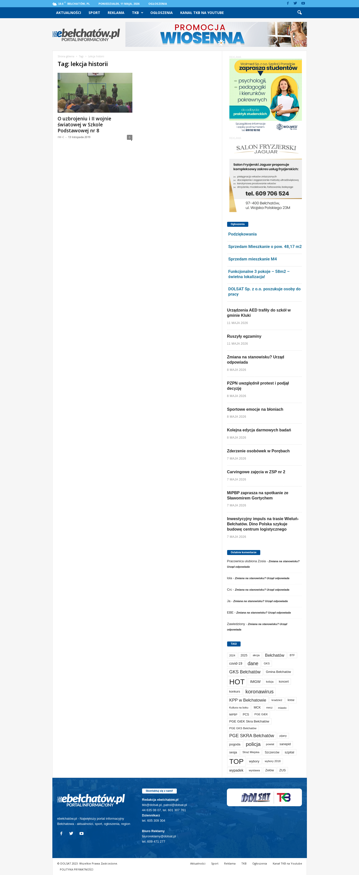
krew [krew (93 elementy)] (291, 700)
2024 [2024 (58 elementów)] (232, 655)
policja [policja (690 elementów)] (253, 744)
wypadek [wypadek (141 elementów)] (236, 770)
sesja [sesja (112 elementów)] (233, 752)
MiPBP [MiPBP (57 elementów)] (233, 714)
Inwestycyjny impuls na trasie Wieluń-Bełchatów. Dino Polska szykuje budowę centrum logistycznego (263, 524)
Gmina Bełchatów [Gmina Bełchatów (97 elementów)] (278, 672)
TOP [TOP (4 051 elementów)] (236, 761)
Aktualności (68, 12)
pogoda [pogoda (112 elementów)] (235, 744)
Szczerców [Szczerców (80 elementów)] (272, 752)
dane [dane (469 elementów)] (253, 663)
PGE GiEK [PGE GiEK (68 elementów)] (261, 714)
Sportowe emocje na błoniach (255, 409)
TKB (137, 12)
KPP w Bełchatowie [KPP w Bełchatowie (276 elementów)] (247, 700)
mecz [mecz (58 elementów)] (269, 707)
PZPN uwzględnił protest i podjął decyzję (258, 386)
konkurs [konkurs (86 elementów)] (234, 691)
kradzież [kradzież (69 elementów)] (276, 700)
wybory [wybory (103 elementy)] (254, 761)
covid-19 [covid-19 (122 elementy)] (235, 663)
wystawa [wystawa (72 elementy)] (254, 770)
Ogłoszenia (157, 3)
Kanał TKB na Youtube (202, 12)
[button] (299, 12)
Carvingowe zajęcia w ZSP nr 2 (256, 472)
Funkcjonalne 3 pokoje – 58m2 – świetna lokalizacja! (259, 274)
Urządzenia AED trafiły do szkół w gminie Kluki (259, 313)
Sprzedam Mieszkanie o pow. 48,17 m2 (265, 246)
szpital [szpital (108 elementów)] (289, 752)
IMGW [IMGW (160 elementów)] (255, 681)
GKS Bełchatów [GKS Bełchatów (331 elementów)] (245, 671)
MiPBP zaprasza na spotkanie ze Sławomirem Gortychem (257, 495)
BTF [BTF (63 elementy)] (292, 655)
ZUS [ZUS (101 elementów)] (282, 770)
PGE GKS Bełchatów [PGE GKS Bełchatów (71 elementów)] (243, 728)
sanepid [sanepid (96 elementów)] (285, 744)
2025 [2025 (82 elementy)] (244, 655)
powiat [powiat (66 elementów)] (270, 744)
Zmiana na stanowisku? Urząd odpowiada (255, 359)
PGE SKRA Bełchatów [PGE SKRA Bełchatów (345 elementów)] (251, 735)
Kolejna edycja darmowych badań (259, 430)
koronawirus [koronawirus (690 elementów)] (259, 691)
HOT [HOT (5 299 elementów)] (237, 682)
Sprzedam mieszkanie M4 (252, 258)
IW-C (61, 137)
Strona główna (66, 56)
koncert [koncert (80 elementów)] (284, 681)
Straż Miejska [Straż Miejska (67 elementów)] (250, 752)
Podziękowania (242, 234)
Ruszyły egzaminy (244, 336)
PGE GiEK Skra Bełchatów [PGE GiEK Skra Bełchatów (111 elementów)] (249, 721)
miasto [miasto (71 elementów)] (282, 707)
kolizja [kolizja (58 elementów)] (269, 681)
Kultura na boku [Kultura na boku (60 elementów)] (239, 707)
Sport (94, 12)
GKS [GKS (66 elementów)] (267, 663)
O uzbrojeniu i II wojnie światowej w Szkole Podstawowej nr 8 (84, 124)
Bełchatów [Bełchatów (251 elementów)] (274, 655)
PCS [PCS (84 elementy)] (246, 714)
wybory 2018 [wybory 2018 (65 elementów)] (273, 761)
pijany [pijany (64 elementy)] (283, 735)
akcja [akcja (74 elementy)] (256, 655)
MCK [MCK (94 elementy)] (257, 707)
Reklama (116, 12)
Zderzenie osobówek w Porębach (258, 451)
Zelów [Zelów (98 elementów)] (269, 770)
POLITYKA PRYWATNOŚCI (76, 869)
